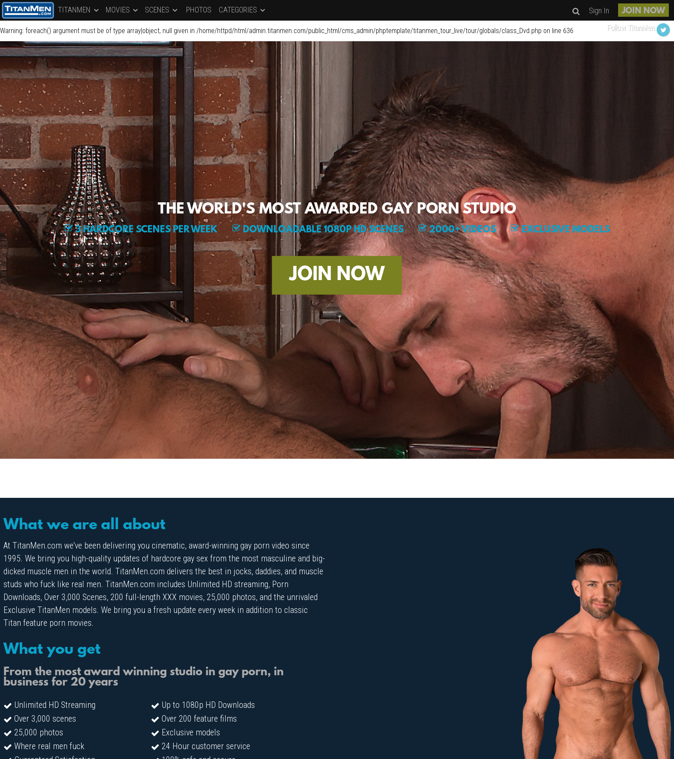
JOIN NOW (643, 11)
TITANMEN (79, 9)
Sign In (599, 10)
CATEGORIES (243, 9)
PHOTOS (198, 9)
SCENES (162, 9)
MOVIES (122, 9)
